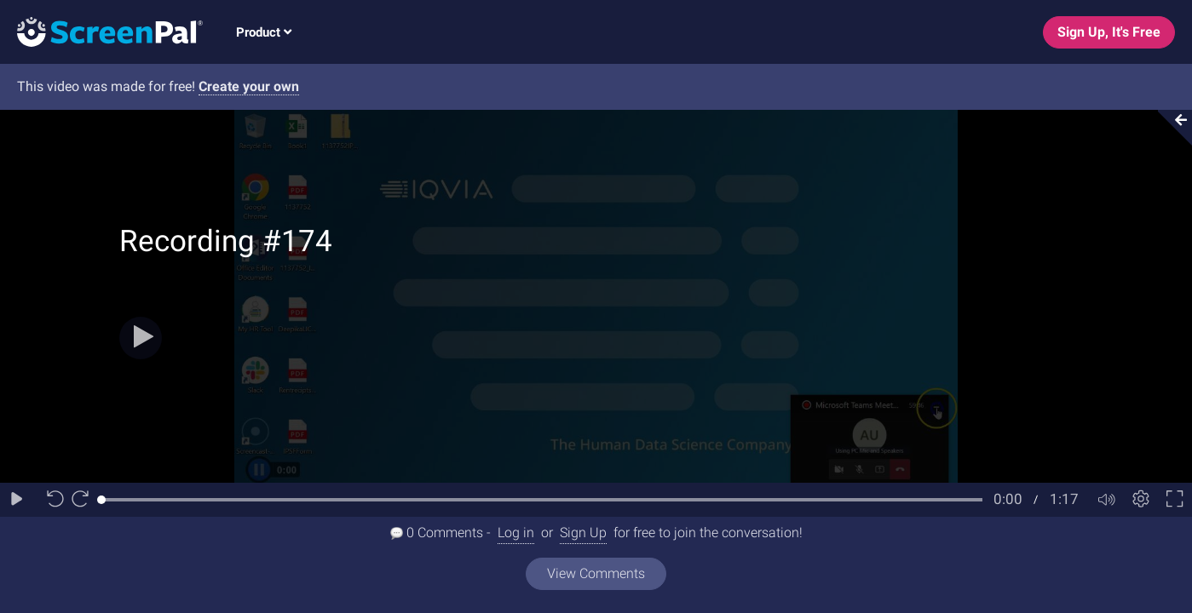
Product (263, 32)
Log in (516, 532)
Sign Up (583, 532)
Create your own (249, 86)
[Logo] (101, 31)
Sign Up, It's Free (1108, 32)
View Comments (596, 573)
